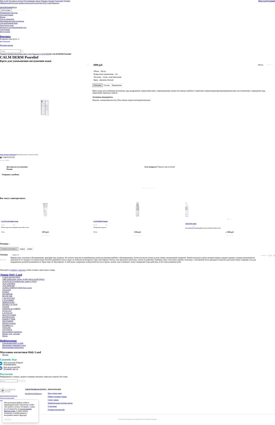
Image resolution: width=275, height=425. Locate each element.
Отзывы (67, 1)
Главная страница (7, 54)
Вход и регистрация (266, 1)
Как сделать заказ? (5, 41)
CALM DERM (45, 54)
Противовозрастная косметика (12, 21)
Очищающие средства (8, 13)
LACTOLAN (7, 313)
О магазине (58, 1)
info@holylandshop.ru (8, 7)
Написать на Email (148, 188)
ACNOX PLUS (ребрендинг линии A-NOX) (19, 282)
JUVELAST (7, 311)
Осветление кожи (7, 25)
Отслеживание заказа (32, 1)
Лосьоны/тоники (6, 15)
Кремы (2, 17)
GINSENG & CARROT (11, 309)
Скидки (51, 1)
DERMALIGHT (8, 302)
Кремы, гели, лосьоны (11, 334)
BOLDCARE (7, 296)
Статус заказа (53, 400)
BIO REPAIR (7, 294)
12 (106, 225)
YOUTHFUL (7, 330)
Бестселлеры (6, 10)
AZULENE (6, 290)
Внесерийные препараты (12, 332)
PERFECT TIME (8, 319)
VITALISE (6, 328)
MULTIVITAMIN (9, 315)
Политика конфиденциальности (8, 396)
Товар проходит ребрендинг (8, 154)
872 (14, 225)
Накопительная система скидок (60, 403)
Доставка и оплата (15, 1)
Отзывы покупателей (56, 410)
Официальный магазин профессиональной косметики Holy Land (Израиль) (29, 3)
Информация (8, 340)
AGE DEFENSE (8, 286)
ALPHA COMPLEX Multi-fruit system (17, 288)
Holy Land (4, 1)
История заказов (6, 45)
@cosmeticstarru (9, 364)
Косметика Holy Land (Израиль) (27, 54)
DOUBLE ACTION (9, 305)
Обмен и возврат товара (57, 397)
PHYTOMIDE (7, 321)
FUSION (5, 307)
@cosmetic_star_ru (10, 369)
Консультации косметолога (13, 347)
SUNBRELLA (7, 325)
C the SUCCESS (8, 298)
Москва (5, 355)
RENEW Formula (9, 323)
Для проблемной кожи (9, 23)
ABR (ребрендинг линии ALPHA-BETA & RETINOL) (23, 279)
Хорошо (7, 419)
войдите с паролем (18, 270)
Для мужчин (5, 30)
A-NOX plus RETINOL (11, 277)
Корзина (5, 36)
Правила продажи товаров (7, 398)
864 (194, 226)
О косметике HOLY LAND (12, 343)
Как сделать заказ (55, 393)
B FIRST (5, 292)
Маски (5, 336)
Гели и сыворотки (7, 19)
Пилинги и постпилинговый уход (13, 27)
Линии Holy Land (20, 10)
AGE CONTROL (8, 284)
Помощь (44, 1)
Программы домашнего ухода (14, 345)
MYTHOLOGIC (8, 317)
